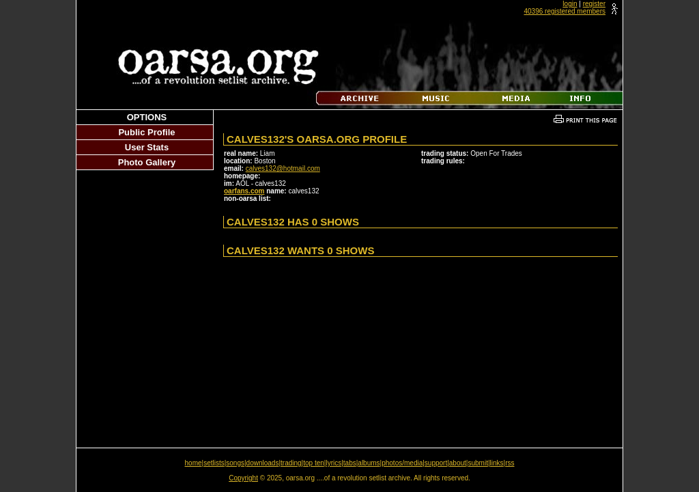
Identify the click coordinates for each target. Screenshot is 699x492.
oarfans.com (244, 191)
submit (477, 463)
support (436, 463)
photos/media (402, 463)
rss (509, 463)
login (569, 4)
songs (235, 463)
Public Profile (146, 132)
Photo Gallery (147, 162)
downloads (262, 463)
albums (369, 463)
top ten (313, 463)
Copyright (243, 478)
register (594, 4)
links (497, 463)
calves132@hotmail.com (283, 168)
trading (291, 463)
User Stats (147, 147)
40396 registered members (564, 11)
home (193, 463)
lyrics (333, 463)
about (457, 463)
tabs (349, 463)
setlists (214, 463)
